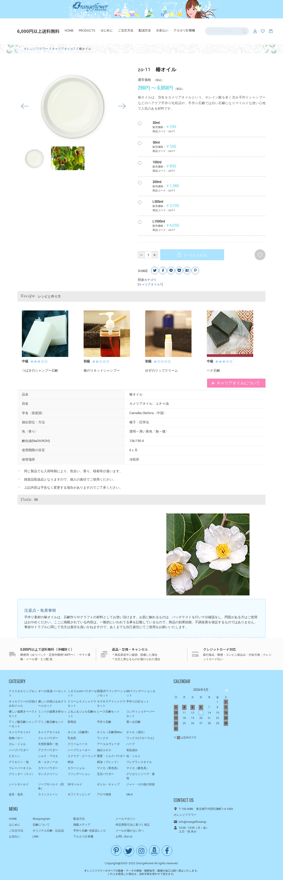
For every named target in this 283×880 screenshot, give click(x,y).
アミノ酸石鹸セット (51, 721)
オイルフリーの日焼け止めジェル (23, 703)
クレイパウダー (48, 738)
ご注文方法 (126, 31)
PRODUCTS (87, 31)
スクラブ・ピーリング (82, 756)
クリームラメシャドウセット (82, 703)
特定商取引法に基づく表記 (133, 824)
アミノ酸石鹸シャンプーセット (23, 724)
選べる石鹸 (133, 721)
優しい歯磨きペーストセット (23, 714)
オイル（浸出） (136, 732)
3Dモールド (75, 784)
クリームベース (78, 744)
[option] (73, 107)
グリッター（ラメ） (21, 774)
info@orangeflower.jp (192, 821)
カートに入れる (195, 256)
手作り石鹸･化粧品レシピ (89, 830)
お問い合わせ (124, 836)
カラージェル (76, 768)
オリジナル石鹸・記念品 (48, 830)
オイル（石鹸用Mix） (110, 732)
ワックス (102, 738)
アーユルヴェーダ (108, 744)
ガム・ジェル (17, 744)
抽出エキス (104, 750)
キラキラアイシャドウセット (111, 703)
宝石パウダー (105, 774)
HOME (69, 31)
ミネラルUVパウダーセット (82, 693)
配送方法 (145, 31)
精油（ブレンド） (108, 762)
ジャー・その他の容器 (140, 784)
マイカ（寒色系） (108, 768)
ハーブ (130, 744)
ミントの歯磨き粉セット (52, 714)
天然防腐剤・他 (48, 744)
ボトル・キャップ (108, 784)
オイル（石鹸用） (79, 732)
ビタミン (14, 756)
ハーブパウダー (19, 750)
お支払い (162, 31)
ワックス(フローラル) (140, 738)
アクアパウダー (48, 750)
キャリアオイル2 (49, 732)
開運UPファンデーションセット (111, 693)
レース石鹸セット (108, 711)
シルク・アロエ (48, 756)
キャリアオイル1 (150, 285)
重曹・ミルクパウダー (111, 756)
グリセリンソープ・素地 (140, 776)
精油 (70, 762)
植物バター (16, 738)
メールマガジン (125, 818)
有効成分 (132, 750)
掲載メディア (81, 824)
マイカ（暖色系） (137, 768)
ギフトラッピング (79, 794)
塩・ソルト (133, 756)
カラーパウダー (48, 768)
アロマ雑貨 (104, 794)
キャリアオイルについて (235, 383)
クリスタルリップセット (23, 693)
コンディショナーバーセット (140, 714)
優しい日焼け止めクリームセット (52, 703)
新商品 (72, 721)
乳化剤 (72, 738)
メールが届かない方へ (130, 830)
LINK (36, 836)
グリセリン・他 (19, 762)
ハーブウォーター (79, 750)
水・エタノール (48, 762)
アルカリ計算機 (184, 31)
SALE (129, 794)
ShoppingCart (41, 818)
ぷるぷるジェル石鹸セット (82, 714)
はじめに (107, 31)
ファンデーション (79, 774)
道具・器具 (16, 794)
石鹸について (41, 824)
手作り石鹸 (104, 721)
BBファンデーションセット (140, 693)
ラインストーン (48, 794)
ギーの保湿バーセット (52, 691)
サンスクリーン (48, 774)
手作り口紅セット (137, 701)
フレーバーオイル (20, 768)
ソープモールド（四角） (51, 786)
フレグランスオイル (139, 762)
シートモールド (19, 784)
